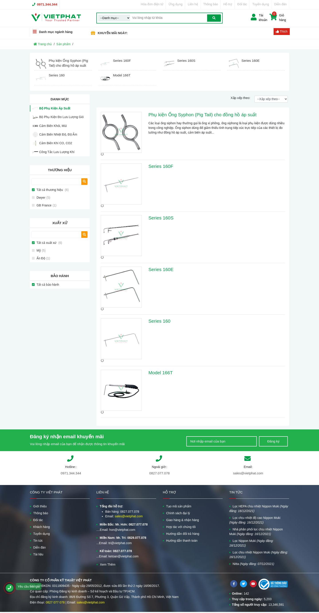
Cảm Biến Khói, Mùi (53, 126)
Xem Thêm (107, 564)
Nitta (253, 564)
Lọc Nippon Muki (251, 543)
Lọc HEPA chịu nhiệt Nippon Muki (258, 508)
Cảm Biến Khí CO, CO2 (55, 143)
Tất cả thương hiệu (52, 190)
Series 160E (160, 269)
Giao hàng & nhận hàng (182, 520)
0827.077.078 (159, 473)
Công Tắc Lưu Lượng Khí (56, 152)
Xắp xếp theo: (240, 98)
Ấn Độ (43, 258)
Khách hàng (41, 527)
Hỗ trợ (227, 4)
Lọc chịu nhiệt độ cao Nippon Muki (254, 520)
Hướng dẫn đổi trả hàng (182, 533)
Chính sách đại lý (178, 513)
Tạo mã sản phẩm (178, 506)
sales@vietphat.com (248, 473)
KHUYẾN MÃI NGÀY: (113, 33)
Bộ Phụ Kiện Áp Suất (54, 108)
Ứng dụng (176, 4)
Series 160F (160, 166)
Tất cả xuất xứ (49, 242)
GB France (46, 205)
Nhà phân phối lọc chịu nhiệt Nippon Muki (256, 532)
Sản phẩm (63, 44)
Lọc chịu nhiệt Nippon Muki (258, 555)
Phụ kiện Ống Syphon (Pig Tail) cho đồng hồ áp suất (202, 114)
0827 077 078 (55, 602)
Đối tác (242, 4)
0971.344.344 (47, 4)
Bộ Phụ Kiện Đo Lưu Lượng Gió (61, 117)
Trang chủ (42, 44)
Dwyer (43, 197)
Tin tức (38, 540)
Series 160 (159, 321)
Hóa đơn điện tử (152, 4)
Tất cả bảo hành (47, 284)
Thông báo (210, 4)
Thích (282, 31)
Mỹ (41, 250)
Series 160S (160, 217)
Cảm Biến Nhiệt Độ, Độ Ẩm (58, 134)
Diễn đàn (280, 4)
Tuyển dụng (260, 4)
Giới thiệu (40, 506)
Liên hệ (193, 4)
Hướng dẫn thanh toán (181, 540)
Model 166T (160, 372)
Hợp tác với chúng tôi (181, 527)
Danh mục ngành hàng (51, 32)
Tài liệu (38, 554)
